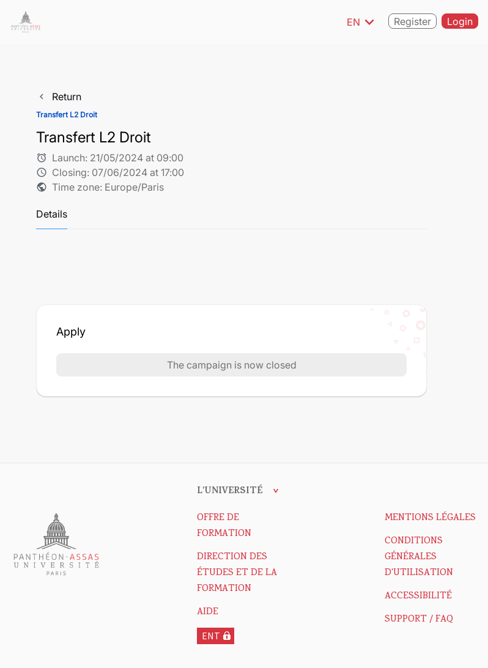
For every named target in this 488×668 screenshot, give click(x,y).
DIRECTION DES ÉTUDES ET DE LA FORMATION (237, 573)
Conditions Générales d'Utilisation (419, 557)
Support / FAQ (419, 619)
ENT (211, 635)
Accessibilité (418, 596)
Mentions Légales (430, 518)
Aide (207, 612)
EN (363, 22)
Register (412, 23)
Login (460, 23)
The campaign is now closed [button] (232, 365)
